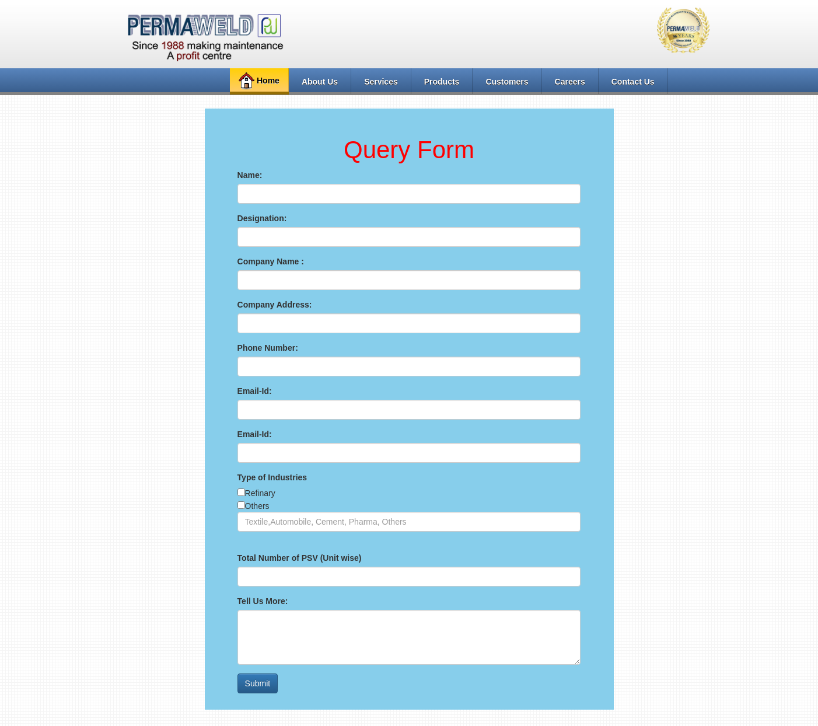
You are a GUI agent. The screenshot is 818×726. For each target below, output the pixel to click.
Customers (506, 81)
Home (257, 81)
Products (442, 81)
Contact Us (633, 81)
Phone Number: (267, 347)
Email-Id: (254, 391)
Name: (250, 175)
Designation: (262, 218)
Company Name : (270, 261)
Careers (570, 81)
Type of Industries (272, 477)
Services (381, 81)
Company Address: (274, 304)
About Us (320, 81)
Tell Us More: (262, 601)
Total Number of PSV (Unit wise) (299, 558)
